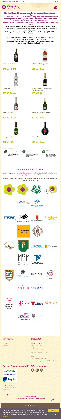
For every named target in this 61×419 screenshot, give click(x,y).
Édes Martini (7, 88)
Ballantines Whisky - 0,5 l (40, 64)
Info (10, 1)
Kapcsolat (5, 1)
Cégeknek (5, 345)
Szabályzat (5, 416)
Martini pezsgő (8, 112)
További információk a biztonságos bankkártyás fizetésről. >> (10, 387)
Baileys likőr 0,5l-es (9, 64)
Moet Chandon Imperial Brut (41, 112)
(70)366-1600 (38, 345)
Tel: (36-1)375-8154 (36, 343)
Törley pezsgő (7, 137)
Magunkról (15, 1)
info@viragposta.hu (36, 348)
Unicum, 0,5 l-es (37, 137)
